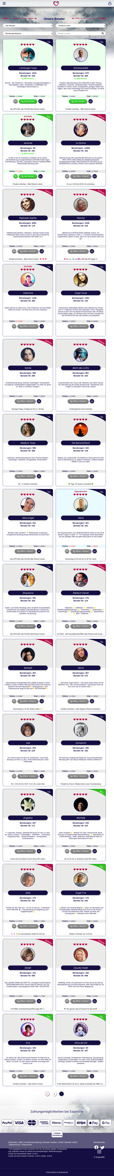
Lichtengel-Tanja (28, 68)
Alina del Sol (80, 1043)
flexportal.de (63, 1172)
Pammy (81, 218)
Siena (80, 518)
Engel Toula (81, 293)
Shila (27, 893)
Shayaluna (27, 593)
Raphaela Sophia (27, 218)
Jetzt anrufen (29, 101)
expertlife (56, 3)
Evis (28, 1043)
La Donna (81, 143)
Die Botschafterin (81, 443)
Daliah (27, 968)
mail (40, 101)
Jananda (28, 143)
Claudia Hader (80, 968)
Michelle (80, 818)
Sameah (28, 668)
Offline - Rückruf (82, 176)
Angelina (27, 818)
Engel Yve (81, 893)
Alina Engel (28, 518)
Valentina (28, 293)
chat (15, 101)
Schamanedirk (80, 68)
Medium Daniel (81, 593)
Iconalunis (81, 743)
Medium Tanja (27, 443)
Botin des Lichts (81, 368)
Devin (81, 668)
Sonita (27, 368)
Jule (28, 743)
